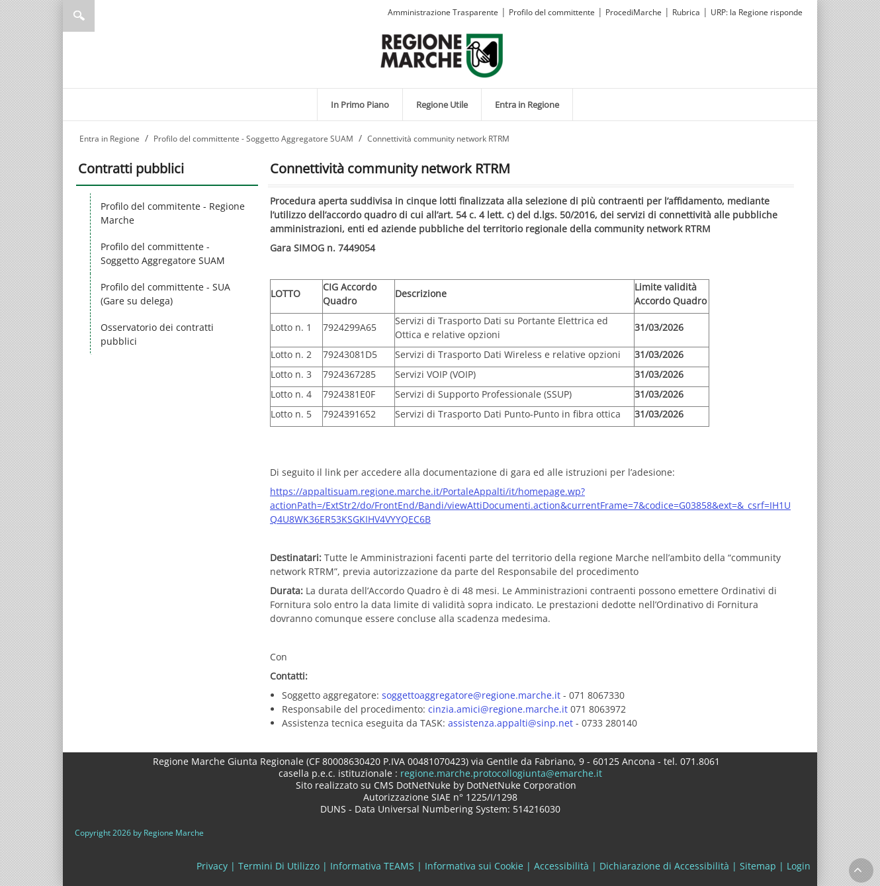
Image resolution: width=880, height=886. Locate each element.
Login (799, 866)
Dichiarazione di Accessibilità (664, 866)
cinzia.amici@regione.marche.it (498, 709)
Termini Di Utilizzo (279, 866)
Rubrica (686, 12)
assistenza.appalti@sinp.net (510, 723)
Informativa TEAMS (372, 866)
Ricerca (79, 16)
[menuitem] (360, 104)
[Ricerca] (104, 16)
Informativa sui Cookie (474, 866)
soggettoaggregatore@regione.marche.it (471, 695)
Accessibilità (561, 866)
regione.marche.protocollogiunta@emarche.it (500, 773)
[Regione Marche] (442, 54)
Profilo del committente (552, 12)
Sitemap (758, 866)
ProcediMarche (633, 12)
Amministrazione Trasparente (443, 12)
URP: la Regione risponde (757, 12)
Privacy (212, 866)
